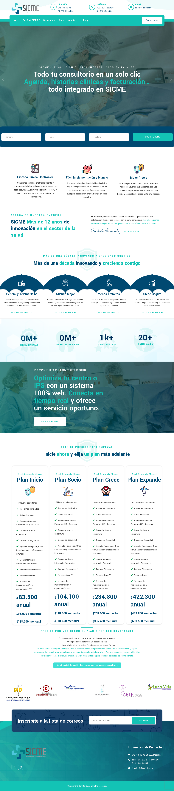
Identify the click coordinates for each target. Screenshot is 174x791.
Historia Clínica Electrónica (35, 177)
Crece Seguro (152, 294)
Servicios (48, 20)
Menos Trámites (109, 294)
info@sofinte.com (143, 7)
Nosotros (72, 20)
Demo (61, 20)
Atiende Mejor (65, 294)
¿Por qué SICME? (31, 20)
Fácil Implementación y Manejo (87, 177)
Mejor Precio (138, 178)
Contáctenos (152, 20)
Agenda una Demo (50, 421)
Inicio (15, 20)
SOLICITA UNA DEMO (22, 312)
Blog (85, 20)
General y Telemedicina (21, 294)
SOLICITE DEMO (152, 136)
